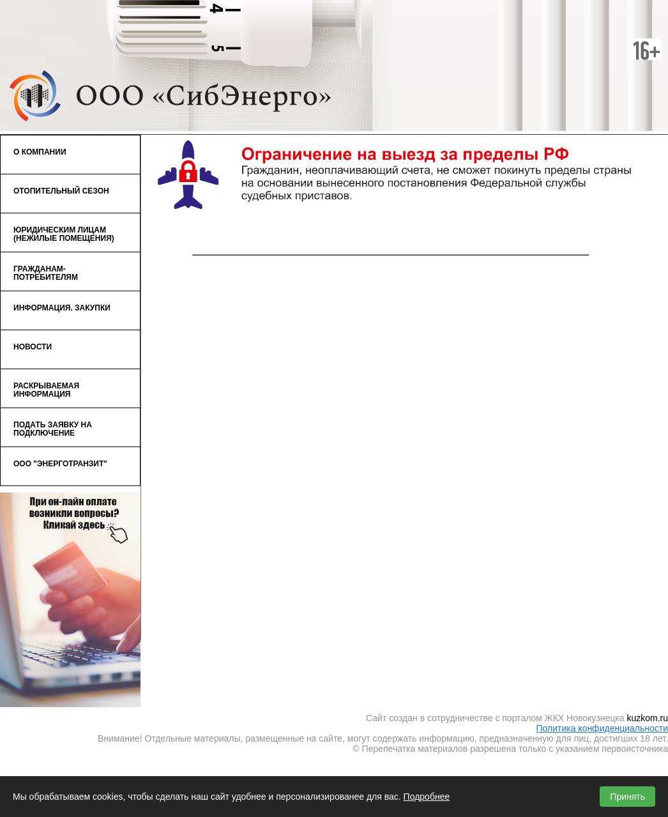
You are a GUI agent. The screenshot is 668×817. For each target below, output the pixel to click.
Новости (32, 346)
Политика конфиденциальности (602, 728)
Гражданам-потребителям (67, 270)
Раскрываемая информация (46, 390)
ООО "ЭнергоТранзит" (60, 463)
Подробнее (427, 796)
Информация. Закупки (67, 304)
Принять (627, 796)
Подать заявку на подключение (52, 429)
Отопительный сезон (67, 187)
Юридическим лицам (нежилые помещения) (67, 231)
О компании (67, 149)
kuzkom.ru (647, 718)
